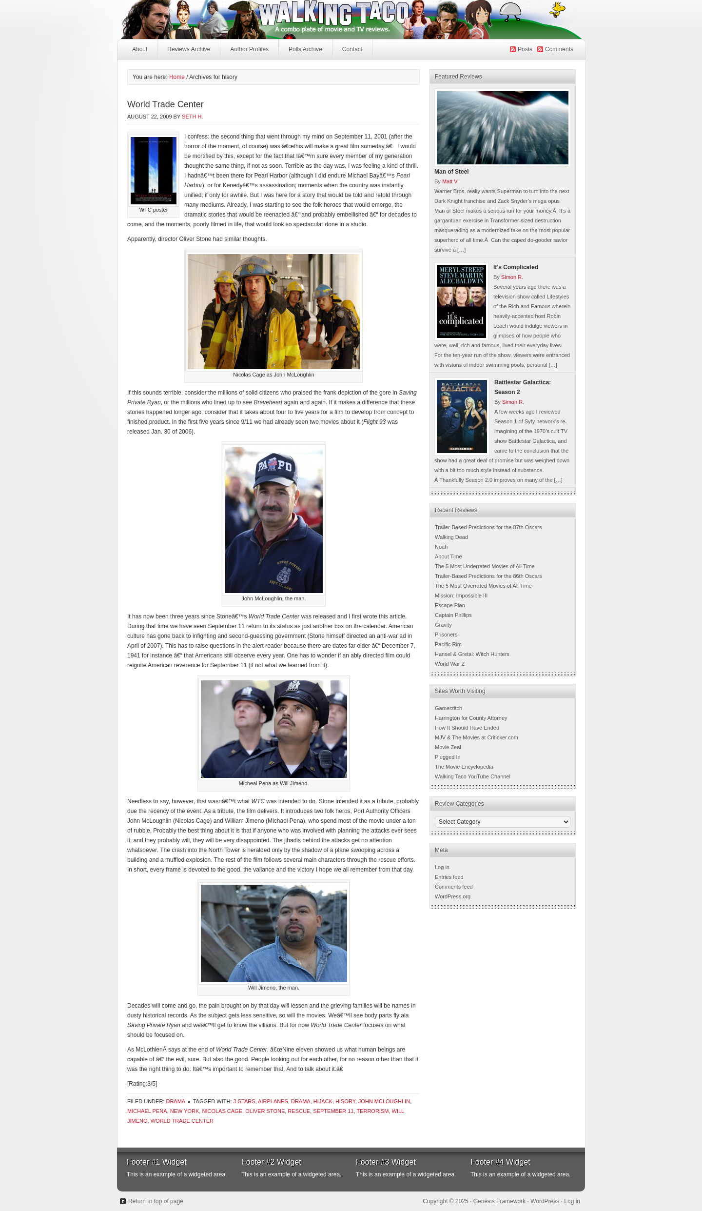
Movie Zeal (448, 747)
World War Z (450, 664)
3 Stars (244, 1101)
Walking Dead (451, 537)
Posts (525, 49)
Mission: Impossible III (461, 595)
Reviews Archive (188, 49)
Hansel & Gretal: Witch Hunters (472, 654)
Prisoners (446, 634)
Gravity (443, 625)
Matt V (450, 181)
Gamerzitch (448, 708)
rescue (299, 1111)
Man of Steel (451, 171)
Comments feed (454, 887)
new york (184, 1111)
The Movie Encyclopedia (464, 767)
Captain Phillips (453, 615)
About (139, 49)
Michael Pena (147, 1111)
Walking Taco (278, 19)
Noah (441, 547)
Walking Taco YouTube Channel (472, 776)
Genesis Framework (499, 1201)
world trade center (182, 1121)
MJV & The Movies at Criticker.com (476, 737)
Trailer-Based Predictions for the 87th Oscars (488, 527)
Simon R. (512, 277)
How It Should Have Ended (467, 728)
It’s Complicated (515, 267)
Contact (352, 49)
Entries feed (449, 877)
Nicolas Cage (222, 1111)
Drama (175, 1101)
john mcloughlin (384, 1101)
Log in (442, 867)
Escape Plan (450, 605)
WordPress (544, 1201)
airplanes (273, 1101)
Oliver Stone (265, 1111)
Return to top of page (155, 1201)
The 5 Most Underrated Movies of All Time (485, 566)
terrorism (372, 1111)
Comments (559, 49)
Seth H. (192, 116)
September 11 (333, 1111)
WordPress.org (452, 896)
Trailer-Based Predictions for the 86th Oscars (488, 576)
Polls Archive (305, 49)
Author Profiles (248, 52)
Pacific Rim (448, 644)
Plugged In (448, 757)
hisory (345, 1101)
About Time (448, 556)
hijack (322, 1101)
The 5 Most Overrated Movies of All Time (483, 586)
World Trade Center (165, 104)
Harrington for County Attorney (471, 718)
